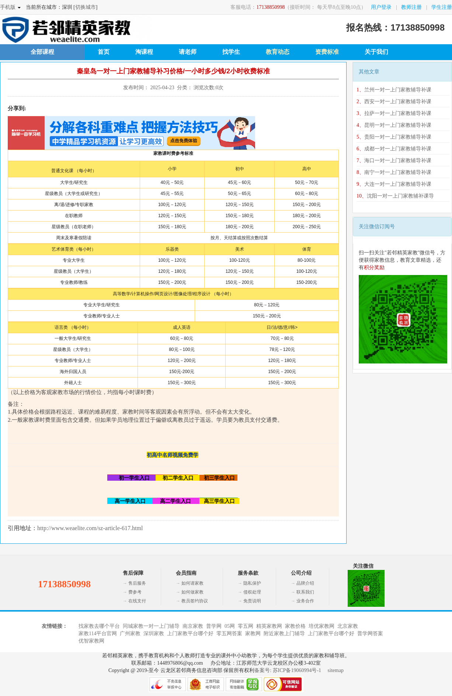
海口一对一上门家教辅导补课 (394, 160)
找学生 (231, 52)
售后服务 (137, 583)
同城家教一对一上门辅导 (151, 626)
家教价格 (295, 626)
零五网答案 (229, 633)
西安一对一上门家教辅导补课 (394, 101)
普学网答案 (370, 633)
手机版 (7, 7)
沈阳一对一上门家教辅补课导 (395, 196)
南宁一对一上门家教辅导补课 (394, 172)
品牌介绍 (305, 583)
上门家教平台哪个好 (190, 633)
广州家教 (130, 633)
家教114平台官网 (98, 633)
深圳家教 (153, 633)
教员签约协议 (194, 600)
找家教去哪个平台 (99, 626)
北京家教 (347, 626)
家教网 (253, 633)
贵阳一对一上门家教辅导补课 (394, 137)
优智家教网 (91, 641)
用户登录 (381, 7)
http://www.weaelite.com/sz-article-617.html (90, 528)
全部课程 (42, 52)
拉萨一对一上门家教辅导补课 (394, 113)
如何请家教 (192, 583)
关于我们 (376, 52)
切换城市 (85, 7)
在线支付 (137, 600)
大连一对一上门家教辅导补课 (394, 184)
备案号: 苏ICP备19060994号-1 (287, 670)
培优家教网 (321, 626)
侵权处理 (252, 592)
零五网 (245, 626)
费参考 (135, 592)
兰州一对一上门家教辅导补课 (394, 90)
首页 (103, 52)
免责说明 (252, 600)
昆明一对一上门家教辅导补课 (394, 125)
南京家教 (192, 626)
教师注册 (411, 7)
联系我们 (305, 592)
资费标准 (327, 52)
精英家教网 (269, 626)
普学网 (214, 626)
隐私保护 (252, 583)
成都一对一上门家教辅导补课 (394, 149)
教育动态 (277, 52)
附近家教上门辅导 (284, 633)
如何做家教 (192, 592)
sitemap (336, 670)
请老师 (188, 52)
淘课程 (144, 52)
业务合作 (305, 600)
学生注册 (441, 7)
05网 (230, 626)
